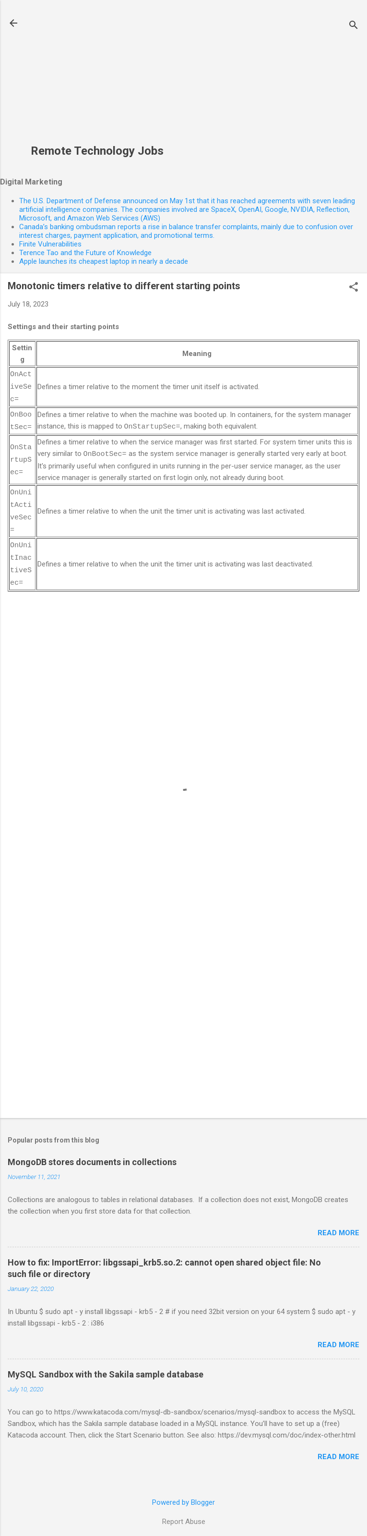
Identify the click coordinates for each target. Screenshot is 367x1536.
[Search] (353, 26)
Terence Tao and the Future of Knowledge (85, 252)
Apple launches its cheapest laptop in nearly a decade (103, 261)
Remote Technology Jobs (97, 151)
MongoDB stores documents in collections (92, 1155)
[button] (353, 288)
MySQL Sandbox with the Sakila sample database (105, 1368)
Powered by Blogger (183, 1495)
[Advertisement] (97, 77)
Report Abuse (183, 1515)
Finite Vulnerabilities (50, 244)
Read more (338, 1226)
